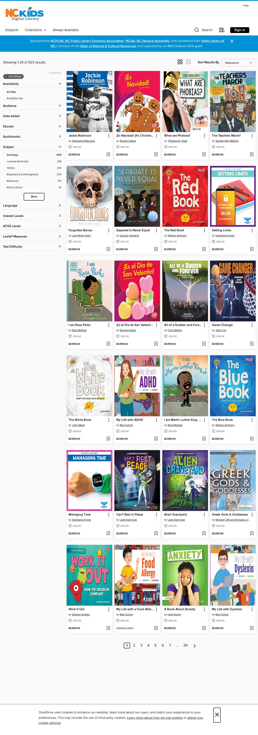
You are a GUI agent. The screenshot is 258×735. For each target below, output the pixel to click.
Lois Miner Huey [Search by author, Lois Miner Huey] (81, 235)
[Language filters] (32, 206)
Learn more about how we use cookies (155, 718)
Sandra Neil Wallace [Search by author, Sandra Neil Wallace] (226, 141)
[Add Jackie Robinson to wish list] (108, 155)
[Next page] (195, 645)
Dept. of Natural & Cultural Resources (108, 46)
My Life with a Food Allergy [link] (135, 609)
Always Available (66, 30)
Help (246, 5)
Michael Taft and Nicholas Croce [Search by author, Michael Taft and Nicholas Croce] (233, 520)
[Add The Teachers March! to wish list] (251, 155)
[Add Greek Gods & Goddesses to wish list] (251, 534)
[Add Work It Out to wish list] (108, 628)
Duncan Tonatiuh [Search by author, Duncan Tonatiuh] (129, 235)
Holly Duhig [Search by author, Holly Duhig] (174, 614)
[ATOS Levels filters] (32, 226)
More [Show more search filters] (34, 196)
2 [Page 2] (134, 645)
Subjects (11, 30)
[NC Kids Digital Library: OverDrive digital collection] (24, 14)
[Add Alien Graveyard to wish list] (204, 534)
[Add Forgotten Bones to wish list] (108, 249)
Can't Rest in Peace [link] (129, 515)
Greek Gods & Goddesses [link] (230, 515)
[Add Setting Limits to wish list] (251, 249)
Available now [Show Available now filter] (15, 98)
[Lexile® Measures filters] (32, 237)
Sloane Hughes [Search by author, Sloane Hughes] (81, 614)
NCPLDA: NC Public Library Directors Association (87, 41)
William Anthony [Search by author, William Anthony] (177, 235)
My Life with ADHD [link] (129, 420)
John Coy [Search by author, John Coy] (220, 330)
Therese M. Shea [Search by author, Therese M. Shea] (177, 141)
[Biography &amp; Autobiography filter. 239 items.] (34, 174)
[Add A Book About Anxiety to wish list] (204, 628)
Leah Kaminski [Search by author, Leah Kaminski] (128, 520)
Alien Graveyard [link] (175, 515)
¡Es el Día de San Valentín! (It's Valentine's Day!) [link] (135, 325)
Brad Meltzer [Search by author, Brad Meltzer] (79, 330)
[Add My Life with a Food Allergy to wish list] (156, 628)
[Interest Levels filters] (32, 216)
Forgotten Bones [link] (80, 230)
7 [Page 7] (170, 645)
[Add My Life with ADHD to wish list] (156, 439)
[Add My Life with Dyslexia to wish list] (251, 628)
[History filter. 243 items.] (34, 168)
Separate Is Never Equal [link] (133, 230)
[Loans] (222, 31)
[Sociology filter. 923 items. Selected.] (34, 155)
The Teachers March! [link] (226, 136)
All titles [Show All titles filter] (11, 92)
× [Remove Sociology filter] (6, 76)
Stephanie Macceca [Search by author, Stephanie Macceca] (83, 141)
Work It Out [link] (76, 609)
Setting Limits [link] (221, 230)
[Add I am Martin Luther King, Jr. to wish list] (204, 439)
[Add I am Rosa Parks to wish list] (108, 344)
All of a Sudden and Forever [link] (183, 325)
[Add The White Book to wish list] (108, 439)
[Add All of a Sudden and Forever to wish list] (204, 344)
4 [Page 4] (148, 645)
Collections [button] (35, 30)
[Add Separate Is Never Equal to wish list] (156, 249)
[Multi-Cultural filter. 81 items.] (34, 187)
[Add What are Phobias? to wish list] (204, 155)
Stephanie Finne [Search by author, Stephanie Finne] (224, 235)
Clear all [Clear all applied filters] (55, 73)
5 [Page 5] (155, 645)
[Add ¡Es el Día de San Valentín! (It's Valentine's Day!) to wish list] (156, 344)
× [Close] (217, 715)
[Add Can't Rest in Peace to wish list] (156, 534)
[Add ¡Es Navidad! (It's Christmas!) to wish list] (156, 155)
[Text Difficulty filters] (32, 247)
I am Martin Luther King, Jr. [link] (183, 420)
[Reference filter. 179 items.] (34, 181)
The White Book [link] (79, 420)
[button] (203, 31)
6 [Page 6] (163, 645)
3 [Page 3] (141, 645)
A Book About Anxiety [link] (180, 609)
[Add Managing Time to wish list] (108, 534)
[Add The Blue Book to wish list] (251, 439)
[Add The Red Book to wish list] (204, 249)
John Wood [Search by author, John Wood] (78, 425)
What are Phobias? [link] (177, 136)
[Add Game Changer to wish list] (251, 344)
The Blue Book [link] (222, 420)
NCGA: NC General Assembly (147, 41)
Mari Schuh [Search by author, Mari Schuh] (126, 425)
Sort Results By (208, 62)
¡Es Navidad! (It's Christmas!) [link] (135, 136)
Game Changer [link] (222, 325)
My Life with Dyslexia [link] (227, 609)
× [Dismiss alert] (232, 41)
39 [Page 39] (185, 645)
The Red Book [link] (174, 230)
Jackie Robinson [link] (80, 136)
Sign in (239, 30)
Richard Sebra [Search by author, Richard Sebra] (128, 141)
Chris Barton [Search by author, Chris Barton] (175, 330)
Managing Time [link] (79, 515)
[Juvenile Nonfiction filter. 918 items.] (34, 161)
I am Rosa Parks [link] (79, 325)
